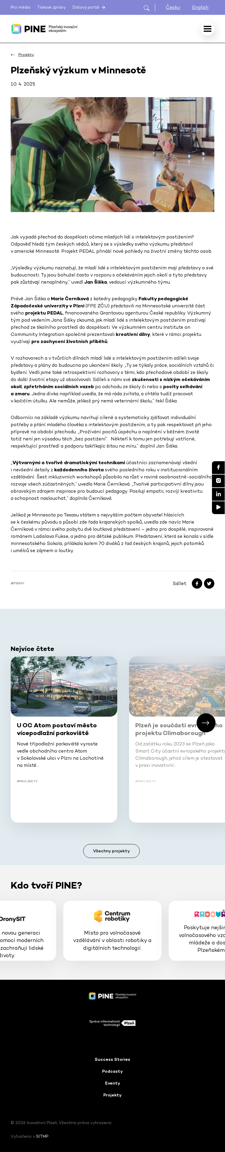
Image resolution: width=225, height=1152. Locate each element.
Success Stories (112, 1059)
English (200, 7)
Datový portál (89, 7)
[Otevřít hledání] (149, 8)
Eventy (112, 1083)
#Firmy (17, 583)
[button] (206, 722)
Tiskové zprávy (51, 7)
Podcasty (112, 1071)
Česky (173, 7)
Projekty (112, 1095)
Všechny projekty (111, 851)
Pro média (20, 7)
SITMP (42, 1136)
